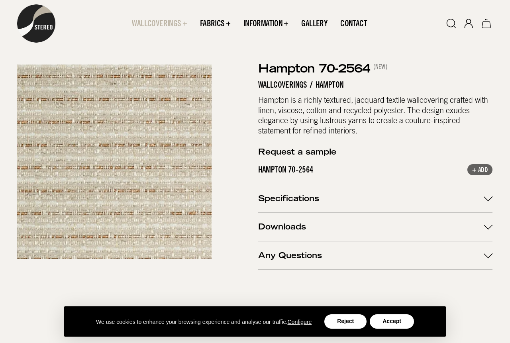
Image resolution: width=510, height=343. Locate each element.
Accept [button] (391, 321)
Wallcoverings (282, 85)
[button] (159, 23)
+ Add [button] (480, 170)
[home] (36, 23)
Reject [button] (345, 321)
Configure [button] (300, 322)
